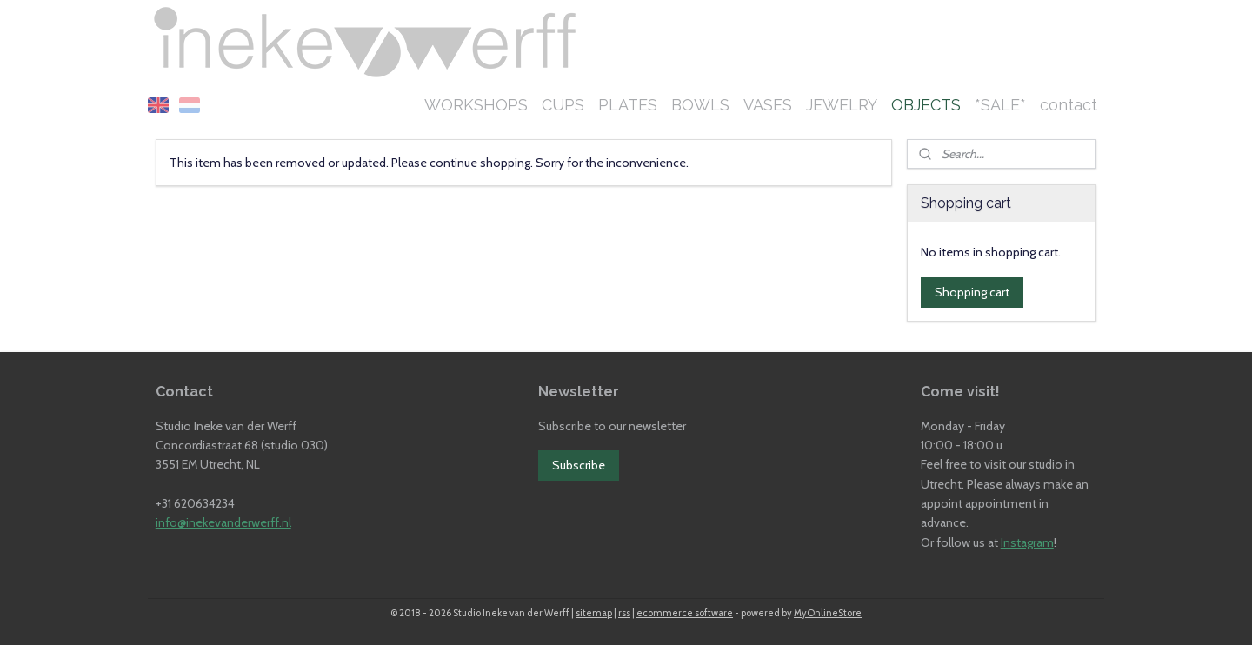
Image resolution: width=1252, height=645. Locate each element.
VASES (767, 105)
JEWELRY (841, 105)
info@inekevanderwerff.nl (223, 522)
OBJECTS (926, 105)
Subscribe (578, 465)
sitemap (594, 613)
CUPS (563, 105)
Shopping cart (972, 292)
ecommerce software (684, 613)
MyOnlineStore (828, 613)
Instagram (1027, 542)
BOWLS (700, 105)
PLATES (627, 105)
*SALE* (1000, 105)
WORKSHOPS (476, 105)
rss (624, 613)
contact (1068, 105)
